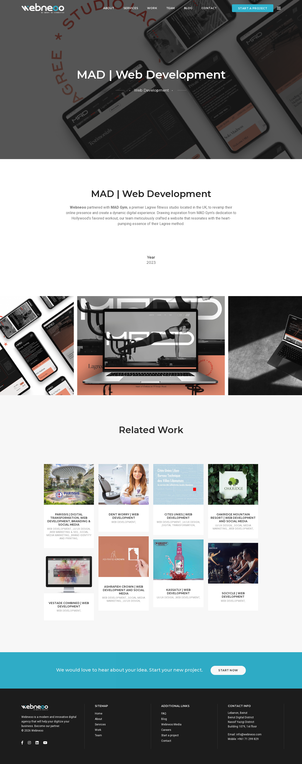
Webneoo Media (171, 724)
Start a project (252, 8)
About (108, 8)
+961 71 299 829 (248, 739)
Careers (166, 730)
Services (130, 8)
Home (98, 713)
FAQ (163, 713)
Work (152, 8)
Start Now (228, 670)
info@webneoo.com (249, 734)
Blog (188, 8)
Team (170, 8)
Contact (209, 8)
